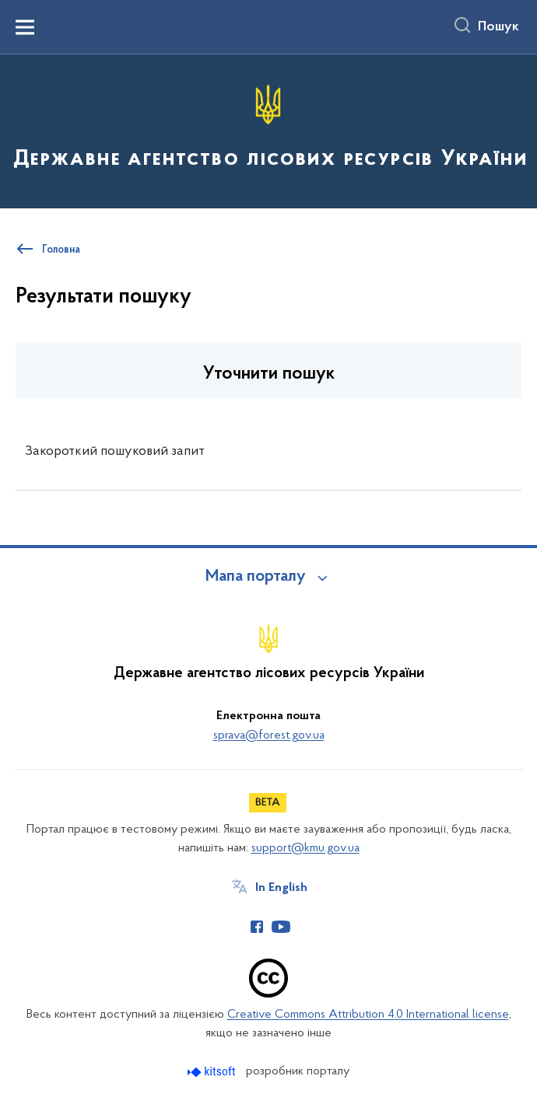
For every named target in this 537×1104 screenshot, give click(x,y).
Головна (61, 250)
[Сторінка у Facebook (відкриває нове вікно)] (256, 926)
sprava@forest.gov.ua (269, 735)
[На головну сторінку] (268, 130)
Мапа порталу (255, 576)
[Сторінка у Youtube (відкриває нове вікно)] (281, 926)
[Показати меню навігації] (25, 27)
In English (281, 888)
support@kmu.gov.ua (305, 848)
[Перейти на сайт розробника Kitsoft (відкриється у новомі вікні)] (213, 1072)
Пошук (498, 27)
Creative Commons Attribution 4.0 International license (368, 1014)
